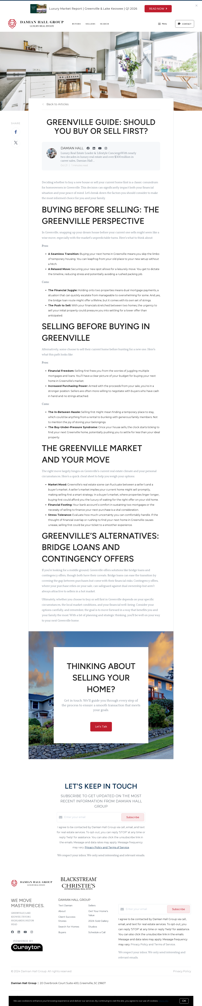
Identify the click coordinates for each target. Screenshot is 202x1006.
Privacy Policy (182, 971)
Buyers (76, 24)
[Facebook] (12, 932)
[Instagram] (31, 932)
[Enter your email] (92, 817)
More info (163, 1001)
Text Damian (65, 905)
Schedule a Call (96, 932)
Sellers (90, 24)
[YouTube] (25, 932)
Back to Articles (58, 104)
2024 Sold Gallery (98, 920)
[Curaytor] (27, 950)
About (62, 911)
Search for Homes (68, 926)
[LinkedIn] (19, 932)
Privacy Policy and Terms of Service (107, 847)
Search (104, 24)
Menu (162, 24)
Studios (92, 926)
